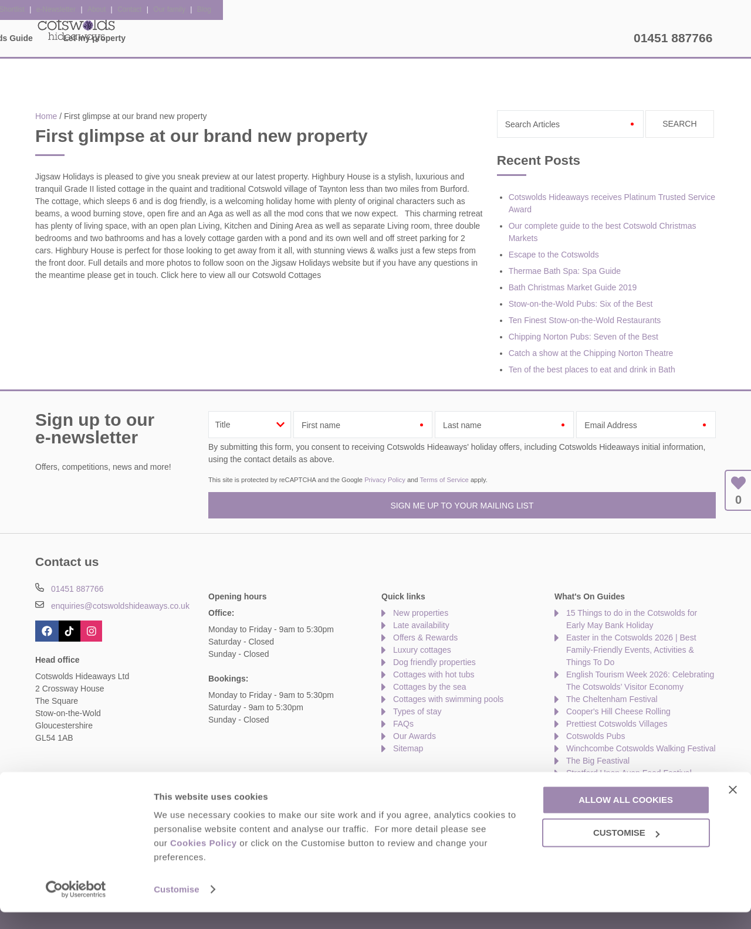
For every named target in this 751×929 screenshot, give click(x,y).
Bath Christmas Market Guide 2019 (573, 287)
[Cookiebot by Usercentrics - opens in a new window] (76, 906)
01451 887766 (673, 38)
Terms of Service (444, 479)
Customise (176, 906)
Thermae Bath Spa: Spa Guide (565, 271)
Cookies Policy (203, 859)
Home (144, 38)
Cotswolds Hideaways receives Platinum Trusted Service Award (612, 203)
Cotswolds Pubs (595, 736)
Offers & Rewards (376, 38)
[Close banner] (733, 806)
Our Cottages (213, 38)
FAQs (403, 723)
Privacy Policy (384, 479)
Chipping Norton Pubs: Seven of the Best (583, 336)
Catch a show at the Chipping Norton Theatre (591, 353)
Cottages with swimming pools (448, 699)
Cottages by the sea (429, 686)
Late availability (421, 625)
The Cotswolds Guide (483, 38)
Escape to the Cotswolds (554, 254)
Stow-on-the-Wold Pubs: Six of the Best (581, 303)
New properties (420, 613)
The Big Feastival (598, 760)
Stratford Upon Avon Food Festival (629, 773)
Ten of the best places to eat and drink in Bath (592, 369)
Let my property (587, 38)
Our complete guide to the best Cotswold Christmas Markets (602, 232)
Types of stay (417, 711)
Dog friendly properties (434, 662)
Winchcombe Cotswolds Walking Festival (641, 748)
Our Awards (414, 736)
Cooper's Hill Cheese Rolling (618, 711)
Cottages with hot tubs (434, 674)
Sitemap (408, 748)
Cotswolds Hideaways (76, 29)
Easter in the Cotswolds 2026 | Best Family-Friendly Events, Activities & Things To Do (631, 650)
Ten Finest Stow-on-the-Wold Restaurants (585, 320)
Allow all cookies (626, 816)
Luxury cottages (422, 650)
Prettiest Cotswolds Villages (616, 723)
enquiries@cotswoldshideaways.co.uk (120, 606)
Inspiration (290, 38)
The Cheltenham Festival (612, 699)
